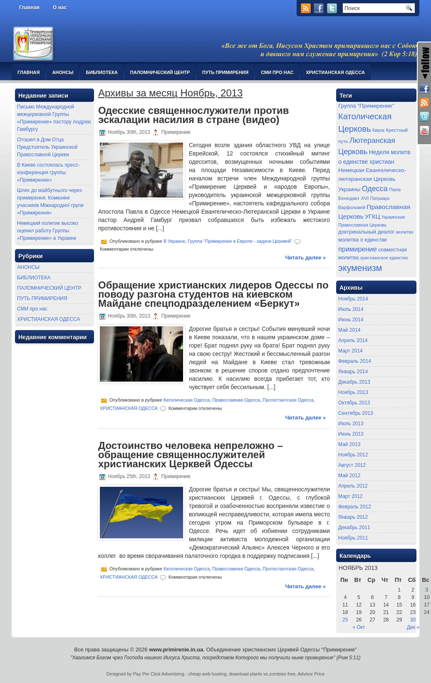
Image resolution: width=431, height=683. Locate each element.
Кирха (378, 130)
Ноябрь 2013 (353, 392)
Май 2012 (349, 475)
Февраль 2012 (354, 507)
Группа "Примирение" (366, 106)
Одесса (375, 189)
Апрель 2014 (353, 340)
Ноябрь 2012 (353, 455)
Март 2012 (350, 496)
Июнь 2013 (351, 434)
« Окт (358, 627)
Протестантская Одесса (288, 399)
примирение (357, 249)
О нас (60, 7)
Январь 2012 (353, 517)
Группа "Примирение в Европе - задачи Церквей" (240, 241)
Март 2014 (350, 351)
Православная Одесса (236, 399)
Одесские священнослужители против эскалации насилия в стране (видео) (193, 115)
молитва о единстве (362, 240)
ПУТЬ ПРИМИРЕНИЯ (225, 72)
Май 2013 (349, 444)
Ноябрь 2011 (353, 538)
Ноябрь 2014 (353, 299)
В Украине (174, 241)
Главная (29, 7)
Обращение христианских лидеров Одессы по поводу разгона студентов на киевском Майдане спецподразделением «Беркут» (213, 294)
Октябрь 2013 (354, 403)
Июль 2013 (351, 424)
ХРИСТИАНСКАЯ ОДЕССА (335, 72)
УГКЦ (372, 216)
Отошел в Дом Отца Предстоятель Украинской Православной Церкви (47, 147)
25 (345, 620)
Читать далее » (305, 257)
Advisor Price (311, 673)
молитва (405, 231)
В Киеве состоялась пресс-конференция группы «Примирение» (48, 172)
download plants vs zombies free (262, 673)
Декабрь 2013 (354, 382)
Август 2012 (352, 465)
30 (413, 620)
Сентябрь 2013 (355, 413)
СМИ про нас (277, 72)
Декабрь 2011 (354, 527)
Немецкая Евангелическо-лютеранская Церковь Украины (372, 179)
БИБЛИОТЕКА (101, 72)
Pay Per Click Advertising (158, 673)
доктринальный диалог (366, 232)
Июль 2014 (351, 309)
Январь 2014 (353, 372)
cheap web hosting (207, 673)
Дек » (413, 627)
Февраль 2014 (354, 361)
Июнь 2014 (351, 320)
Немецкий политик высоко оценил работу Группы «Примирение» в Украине (47, 230)
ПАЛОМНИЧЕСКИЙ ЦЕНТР (160, 72)
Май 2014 (349, 330)
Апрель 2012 (353, 486)
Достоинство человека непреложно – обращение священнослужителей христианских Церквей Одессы (190, 454)
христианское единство (384, 257)
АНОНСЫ (62, 72)
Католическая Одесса (186, 399)
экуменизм (360, 268)
